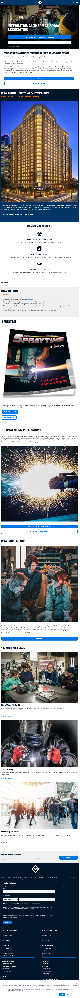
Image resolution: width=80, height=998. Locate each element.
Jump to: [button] (11, 42)
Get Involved (45, 966)
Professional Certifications (8, 933)
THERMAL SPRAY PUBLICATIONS (39, 532)
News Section (45, 973)
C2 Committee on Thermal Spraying (39, 526)
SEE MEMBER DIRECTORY (39, 84)
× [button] (76, 983)
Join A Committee (46, 971)
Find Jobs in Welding (7, 778)
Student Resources (46, 948)
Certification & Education (9, 930)
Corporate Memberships (7, 950)
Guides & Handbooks (47, 938)
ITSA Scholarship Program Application (39, 37)
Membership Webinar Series (8, 955)
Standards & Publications (50, 930)
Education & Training (7, 935)
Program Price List (6, 940)
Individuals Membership (7, 948)
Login (73, 2)
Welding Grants (46, 953)
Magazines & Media (47, 935)
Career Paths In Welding (48, 955)
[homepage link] (39, 868)
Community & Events (8, 961)
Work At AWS (45, 976)
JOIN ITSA (39, 78)
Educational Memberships (8, 953)
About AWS (45, 961)
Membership (5, 945)
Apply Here (39, 638)
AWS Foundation (6, 716)
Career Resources (47, 945)
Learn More (4, 842)
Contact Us (4, 979)
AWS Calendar (5, 968)
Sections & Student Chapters (9, 966)
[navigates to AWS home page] (40, 3)
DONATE (68, 858)
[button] (39, 282)
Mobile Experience (6, 971)
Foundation (45, 963)
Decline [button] (69, 994)
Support (4, 976)
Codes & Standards (46, 933)
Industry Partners (14, 47)
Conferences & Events (7, 963)
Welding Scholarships (47, 950)
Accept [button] (62, 994)
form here (30, 299)
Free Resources (45, 940)
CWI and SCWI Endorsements (9, 938)
